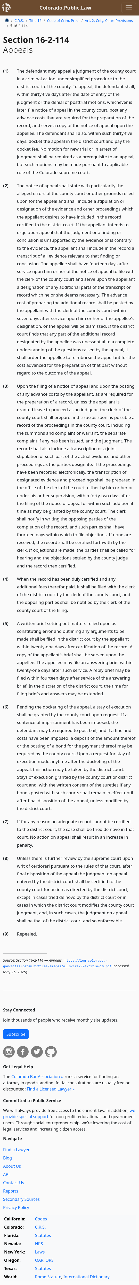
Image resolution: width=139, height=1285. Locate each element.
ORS (50, 1260)
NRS (39, 1244)
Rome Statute (48, 1277)
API (6, 1174)
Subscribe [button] (15, 1034)
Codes (41, 1219)
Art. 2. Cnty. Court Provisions (109, 20)
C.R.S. (19, 20)
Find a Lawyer (16, 1149)
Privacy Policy (16, 1207)
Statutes (43, 1235)
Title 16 (35, 20)
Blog (7, 1158)
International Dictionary (86, 1277)
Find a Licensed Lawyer (49, 1089)
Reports (10, 1191)
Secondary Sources (21, 1199)
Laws (40, 1252)
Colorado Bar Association (35, 1076)
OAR (39, 1260)
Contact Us (13, 1183)
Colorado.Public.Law (65, 7)
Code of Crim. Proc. (63, 20)
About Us (12, 1166)
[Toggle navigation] (128, 8)
